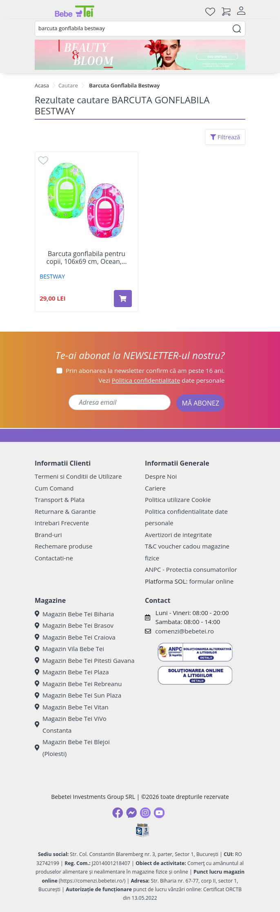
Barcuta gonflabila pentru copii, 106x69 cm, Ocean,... (86, 257)
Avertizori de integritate (178, 535)
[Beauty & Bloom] (140, 55)
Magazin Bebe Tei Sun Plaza (78, 695)
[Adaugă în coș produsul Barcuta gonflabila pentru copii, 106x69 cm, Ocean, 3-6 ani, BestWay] (123, 298)
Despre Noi (161, 476)
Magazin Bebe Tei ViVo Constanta (71, 724)
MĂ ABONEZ (200, 403)
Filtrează (225, 137)
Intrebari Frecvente (62, 523)
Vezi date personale (162, 380)
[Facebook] (117, 812)
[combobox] (140, 28)
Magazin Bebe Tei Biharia (74, 614)
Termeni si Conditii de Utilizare (78, 476)
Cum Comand (54, 488)
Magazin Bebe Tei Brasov (74, 625)
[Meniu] (41, 11)
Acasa (42, 85)
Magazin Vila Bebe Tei (69, 648)
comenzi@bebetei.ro (184, 631)
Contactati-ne (54, 558)
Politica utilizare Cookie (178, 499)
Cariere (155, 488)
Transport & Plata (59, 499)
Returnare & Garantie (65, 511)
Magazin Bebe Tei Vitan (72, 707)
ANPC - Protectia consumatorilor (191, 569)
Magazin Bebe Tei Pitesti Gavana (85, 660)
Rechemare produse (63, 546)
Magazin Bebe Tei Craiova (75, 637)
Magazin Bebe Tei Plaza (72, 672)
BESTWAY (52, 276)
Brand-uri (48, 535)
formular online (211, 581)
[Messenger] (131, 812)
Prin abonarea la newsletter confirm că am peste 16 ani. (145, 370)
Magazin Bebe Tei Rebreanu (78, 684)
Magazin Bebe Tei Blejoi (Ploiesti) (72, 748)
